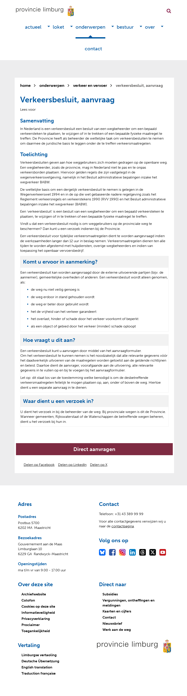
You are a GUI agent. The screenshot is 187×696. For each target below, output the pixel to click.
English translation (36, 667)
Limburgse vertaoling (39, 655)
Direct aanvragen (94, 449)
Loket (58, 27)
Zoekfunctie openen (169, 11)
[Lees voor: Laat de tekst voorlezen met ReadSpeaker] (28, 109)
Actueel (33, 27)
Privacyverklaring (35, 619)
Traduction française (38, 673)
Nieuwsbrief (112, 623)
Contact (93, 49)
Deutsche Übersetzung (40, 661)
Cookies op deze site (38, 606)
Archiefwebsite (33, 594)
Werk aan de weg (116, 630)
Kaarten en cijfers (116, 611)
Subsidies (110, 594)
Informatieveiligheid (38, 612)
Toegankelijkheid (35, 631)
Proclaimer (30, 625)
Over (150, 27)
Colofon (28, 600)
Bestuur (125, 27)
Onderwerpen (90, 27)
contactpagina (122, 526)
